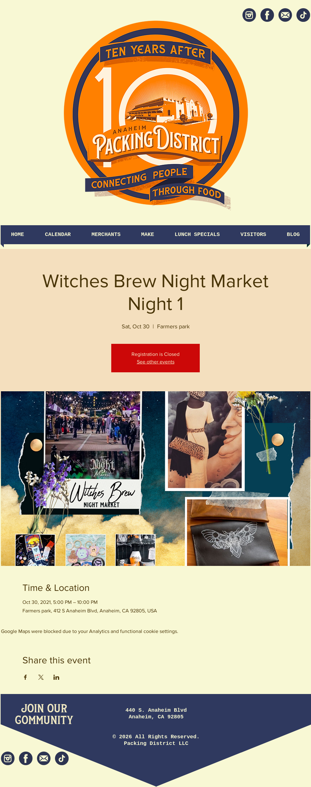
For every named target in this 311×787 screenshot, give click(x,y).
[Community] (44, 721)
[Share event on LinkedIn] (56, 677)
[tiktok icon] (303, 15)
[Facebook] (267, 15)
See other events (155, 361)
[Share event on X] (41, 677)
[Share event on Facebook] (25, 677)
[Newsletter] (285, 15)
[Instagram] (249, 15)
